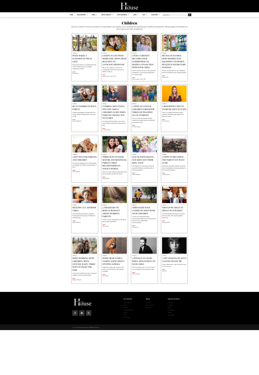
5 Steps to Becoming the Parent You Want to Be (173, 159)
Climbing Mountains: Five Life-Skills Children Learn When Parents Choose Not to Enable (114, 112)
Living (136, 14)
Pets (145, 14)
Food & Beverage (123, 14)
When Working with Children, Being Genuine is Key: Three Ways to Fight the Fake (83, 264)
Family (94, 14)
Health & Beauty (107, 14)
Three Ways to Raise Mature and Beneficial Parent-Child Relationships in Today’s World (114, 162)
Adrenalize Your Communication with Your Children (143, 210)
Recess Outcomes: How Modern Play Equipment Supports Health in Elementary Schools (174, 61)
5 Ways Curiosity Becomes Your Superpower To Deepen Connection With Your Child (143, 61)
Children (74, 53)
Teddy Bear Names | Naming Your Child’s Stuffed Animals (113, 261)
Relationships (82, 14)
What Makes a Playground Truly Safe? (82, 58)
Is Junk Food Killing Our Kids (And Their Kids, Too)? (143, 159)
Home (71, 15)
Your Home (155, 14)
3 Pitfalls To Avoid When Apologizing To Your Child (143, 261)
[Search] (189, 14)
